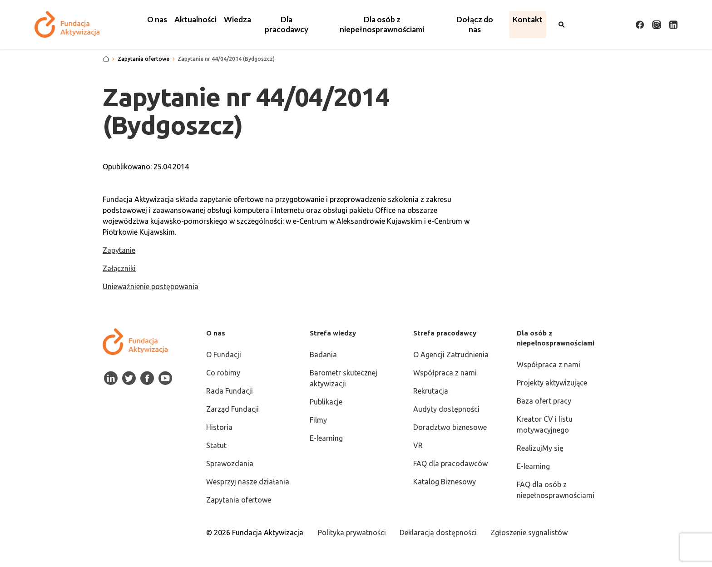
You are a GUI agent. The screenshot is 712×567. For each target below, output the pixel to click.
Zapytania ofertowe (238, 500)
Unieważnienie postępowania (150, 286)
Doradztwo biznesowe (450, 427)
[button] (157, 19)
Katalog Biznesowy (444, 482)
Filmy (318, 420)
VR (418, 445)
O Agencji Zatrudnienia (451, 354)
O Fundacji (223, 354)
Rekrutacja (430, 391)
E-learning (326, 438)
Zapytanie (119, 250)
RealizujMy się (540, 448)
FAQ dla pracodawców (450, 463)
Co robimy (223, 373)
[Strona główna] (106, 59)
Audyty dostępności (446, 409)
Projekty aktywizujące (552, 383)
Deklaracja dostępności (438, 532)
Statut (216, 445)
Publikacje (326, 402)
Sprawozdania (229, 463)
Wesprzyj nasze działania (247, 482)
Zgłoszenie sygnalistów (529, 532)
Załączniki (119, 268)
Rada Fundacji (229, 391)
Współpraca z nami (445, 373)
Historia (219, 427)
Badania (323, 354)
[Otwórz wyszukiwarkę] (562, 24)
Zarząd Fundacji (232, 409)
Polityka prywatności (352, 532)
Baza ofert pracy (544, 401)
